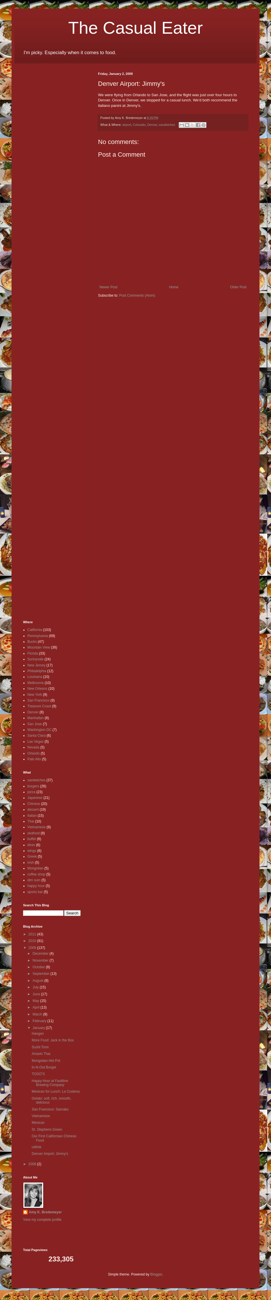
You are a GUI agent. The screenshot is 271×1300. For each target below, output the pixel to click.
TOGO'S (38, 1074)
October (39, 967)
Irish (30, 863)
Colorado (139, 124)
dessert (33, 810)
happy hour (36, 886)
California (34, 630)
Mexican (38, 1123)
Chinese (33, 804)
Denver (152, 124)
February (40, 1021)
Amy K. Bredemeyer (45, 1212)
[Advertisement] (40, 158)
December (41, 954)
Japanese (34, 798)
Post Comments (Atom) (137, 295)
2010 (33, 941)
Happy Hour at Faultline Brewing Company (50, 1083)
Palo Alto (34, 759)
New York (34, 695)
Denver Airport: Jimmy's (50, 1154)
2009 (33, 948)
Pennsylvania (37, 636)
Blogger (156, 1274)
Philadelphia (36, 671)
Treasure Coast (39, 706)
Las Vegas (35, 742)
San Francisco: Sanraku (50, 1109)
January (39, 1028)
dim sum (33, 880)
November (41, 960)
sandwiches (167, 124)
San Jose (34, 724)
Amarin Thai (41, 1054)
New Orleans (37, 689)
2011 (33, 934)
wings (31, 851)
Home (173, 287)
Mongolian (35, 868)
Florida (32, 653)
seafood (33, 833)
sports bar (35, 892)
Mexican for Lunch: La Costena (56, 1091)
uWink (36, 1147)
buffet (31, 839)
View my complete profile (42, 1220)
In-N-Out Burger (44, 1067)
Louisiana (34, 677)
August (38, 981)
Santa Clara (36, 736)
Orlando (33, 753)
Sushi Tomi (40, 1047)
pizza (31, 792)
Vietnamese (36, 827)
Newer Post (108, 287)
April (36, 1007)
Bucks (32, 642)
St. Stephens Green (47, 1129)
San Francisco (38, 700)
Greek (32, 856)
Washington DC (39, 730)
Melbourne (35, 683)
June (37, 994)
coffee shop (36, 874)
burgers (33, 786)
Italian (32, 816)
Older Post (238, 287)
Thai (30, 821)
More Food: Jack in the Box (53, 1040)
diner (31, 845)
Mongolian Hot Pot (46, 1061)
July (36, 987)
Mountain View (38, 647)
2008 (33, 1164)
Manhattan (35, 718)
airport (126, 124)
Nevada (33, 747)
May (36, 1001)
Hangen (38, 1034)
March (38, 1014)
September (41, 974)
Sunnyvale (35, 659)
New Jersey (36, 665)
